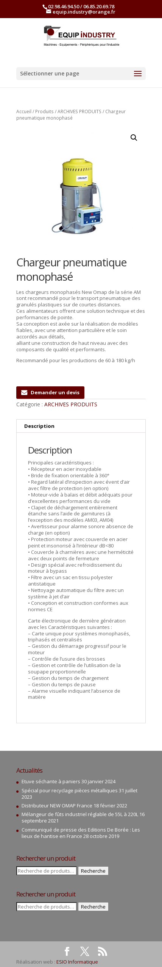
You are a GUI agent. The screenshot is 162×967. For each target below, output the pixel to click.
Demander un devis (50, 392)
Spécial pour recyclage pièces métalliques (70, 790)
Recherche (93, 870)
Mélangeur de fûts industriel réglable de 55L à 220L (80, 814)
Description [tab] (39, 426)
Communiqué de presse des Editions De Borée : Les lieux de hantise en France (81, 832)
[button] (134, 138)
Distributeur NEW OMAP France (57, 805)
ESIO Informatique (77, 961)
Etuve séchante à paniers (51, 781)
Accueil (23, 111)
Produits (44, 111)
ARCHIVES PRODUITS (79, 111)
